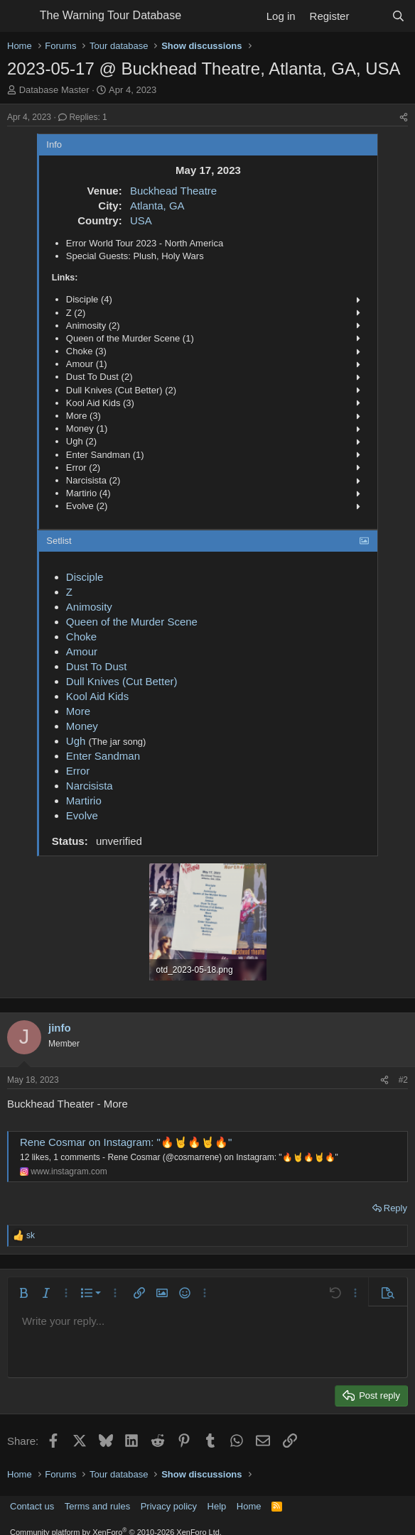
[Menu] (19, 16)
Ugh (76, 741)
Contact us (32, 1506)
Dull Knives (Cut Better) (122, 681)
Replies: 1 (82, 117)
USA (141, 220)
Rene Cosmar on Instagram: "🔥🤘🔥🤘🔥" (126, 1142)
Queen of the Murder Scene (132, 622)
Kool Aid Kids (97, 696)
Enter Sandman (103, 756)
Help (217, 1506)
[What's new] (370, 16)
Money (82, 726)
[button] (23, 1293)
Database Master (54, 89)
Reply (395, 1208)
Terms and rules (97, 1506)
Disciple (85, 577)
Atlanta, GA (157, 206)
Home (249, 1506)
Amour (81, 651)
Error (78, 771)
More (78, 711)
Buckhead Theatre (173, 191)
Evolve (82, 815)
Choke (81, 636)
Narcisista (89, 786)
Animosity (89, 607)
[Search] (398, 16)
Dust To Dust (96, 666)
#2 (403, 1080)
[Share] (403, 117)
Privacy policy (169, 1506)
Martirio (84, 800)
